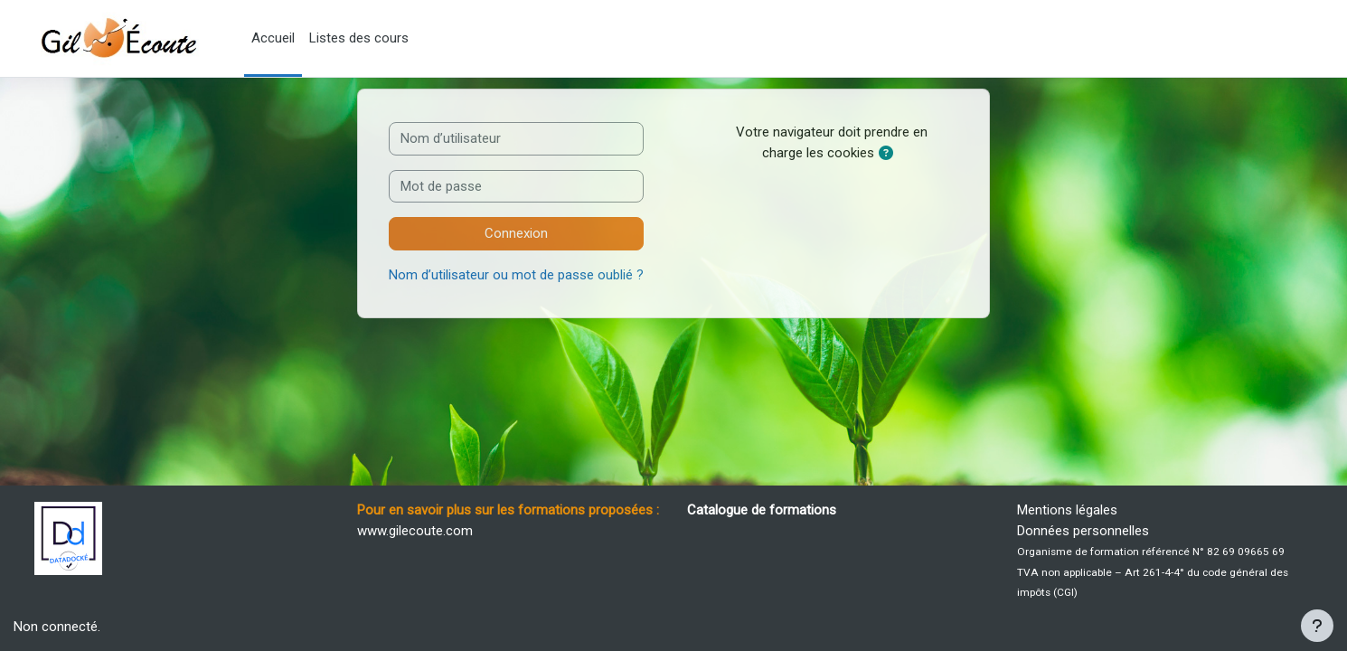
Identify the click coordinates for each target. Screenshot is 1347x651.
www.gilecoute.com (415, 531)
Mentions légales (1067, 510)
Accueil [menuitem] (273, 38)
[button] (889, 154)
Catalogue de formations (761, 510)
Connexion (516, 233)
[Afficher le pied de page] (1317, 625)
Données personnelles (1083, 531)
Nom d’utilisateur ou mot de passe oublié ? (516, 275)
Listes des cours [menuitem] (359, 38)
